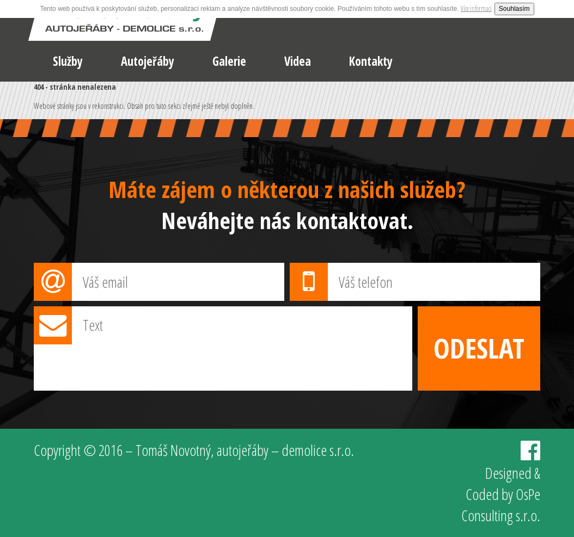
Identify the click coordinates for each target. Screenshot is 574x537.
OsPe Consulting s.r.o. (500, 505)
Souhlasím (514, 9)
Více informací (476, 8)
